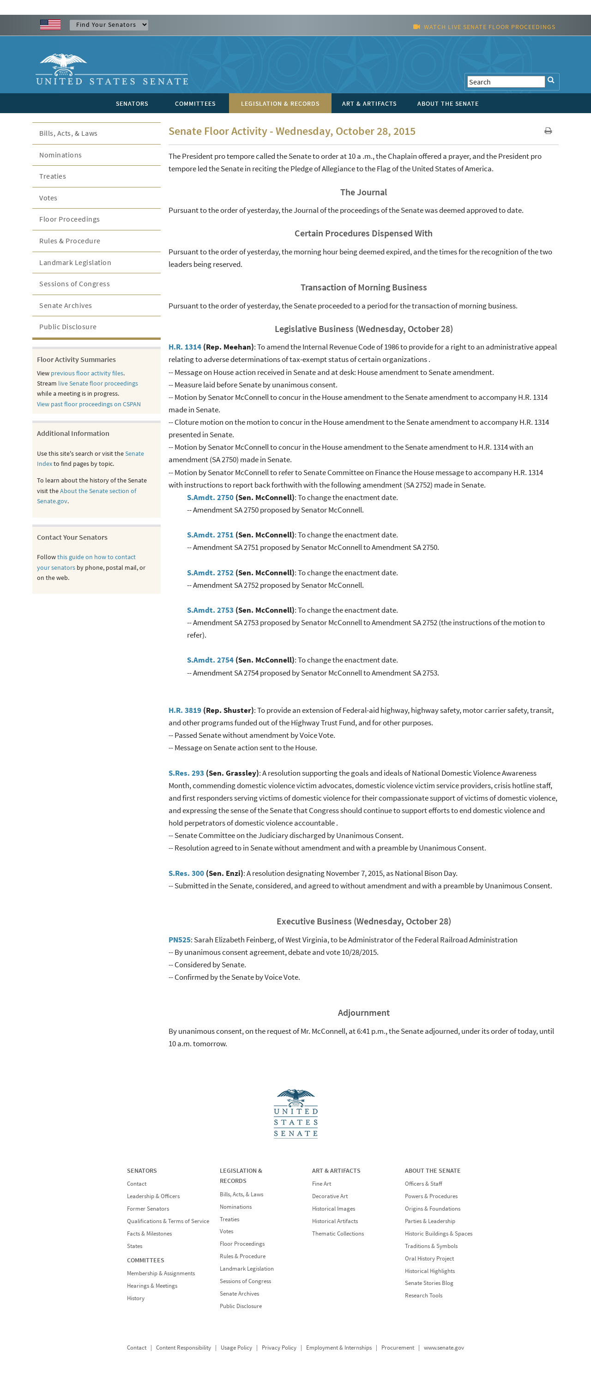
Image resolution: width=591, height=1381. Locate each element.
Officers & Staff (423, 1184)
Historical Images (333, 1208)
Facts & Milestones (149, 1233)
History (136, 1298)
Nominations (60, 154)
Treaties (52, 176)
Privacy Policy (279, 1347)
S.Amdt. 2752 (210, 572)
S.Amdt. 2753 (210, 610)
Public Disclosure (68, 326)
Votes (48, 197)
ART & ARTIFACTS (336, 1170)
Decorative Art (330, 1196)
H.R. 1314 (185, 347)
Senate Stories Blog (429, 1283)
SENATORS (142, 1170)
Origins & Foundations (432, 1208)
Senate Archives (65, 305)
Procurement (397, 1347)
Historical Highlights (430, 1271)
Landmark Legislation (75, 262)
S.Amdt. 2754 (210, 660)
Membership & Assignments (161, 1273)
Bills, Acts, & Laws (68, 133)
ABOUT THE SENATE (433, 1170)
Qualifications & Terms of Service (168, 1221)
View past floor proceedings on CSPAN (89, 404)
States (134, 1246)
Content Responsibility (183, 1347)
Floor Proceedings (69, 218)
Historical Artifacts (335, 1221)
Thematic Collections (338, 1233)
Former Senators (148, 1208)
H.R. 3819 (185, 710)
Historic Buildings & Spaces (438, 1233)
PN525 (180, 940)
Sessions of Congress (74, 283)
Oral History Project (429, 1258)
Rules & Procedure (70, 240)
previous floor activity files (87, 373)
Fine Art (321, 1184)
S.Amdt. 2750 (210, 497)
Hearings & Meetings (152, 1286)
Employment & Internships (339, 1347)
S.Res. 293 (186, 773)
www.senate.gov (444, 1347)
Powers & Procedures (431, 1196)
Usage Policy (236, 1347)
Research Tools (423, 1295)
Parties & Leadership (430, 1221)
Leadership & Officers (153, 1196)
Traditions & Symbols (431, 1246)
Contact (136, 1184)
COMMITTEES (145, 1260)
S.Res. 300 (186, 873)
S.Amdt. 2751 (210, 535)
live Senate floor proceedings (98, 383)
